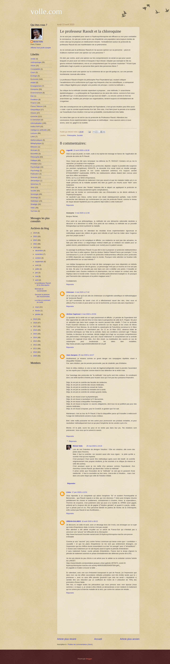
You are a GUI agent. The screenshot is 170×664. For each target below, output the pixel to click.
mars (37, 307)
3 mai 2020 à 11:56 (82, 213)
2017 (35, 326)
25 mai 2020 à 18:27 (86, 355)
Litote (68, 492)
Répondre (70, 205)
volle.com (46, 11)
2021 (35, 244)
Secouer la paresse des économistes (42, 296)
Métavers (34, 147)
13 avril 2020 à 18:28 (81, 150)
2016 (35, 330)
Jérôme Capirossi (73, 314)
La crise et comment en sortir (42, 301)
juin (36, 273)
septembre (39, 262)
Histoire (33, 113)
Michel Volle (77, 446)
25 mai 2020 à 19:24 (94, 446)
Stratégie (34, 204)
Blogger (89, 659)
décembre (39, 251)
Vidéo (33, 208)
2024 (35, 233)
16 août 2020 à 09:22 (90, 521)
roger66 (69, 150)
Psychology (35, 170)
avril (37, 280)
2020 (35, 247)
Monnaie (34, 150)
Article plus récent (66, 639)
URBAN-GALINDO (73, 521)
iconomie (34, 116)
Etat (32, 96)
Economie (34, 79)
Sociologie (34, 194)
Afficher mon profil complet (41, 48)
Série (33, 187)
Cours (33, 72)
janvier (38, 314)
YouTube (34, 211)
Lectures (34, 133)
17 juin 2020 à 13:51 (79, 492)
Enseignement (36, 86)
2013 (35, 341)
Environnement (36, 93)
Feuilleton (34, 99)
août (37, 265)
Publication (35, 174)
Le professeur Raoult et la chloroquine (43, 284)
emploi (33, 82)
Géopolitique (35, 110)
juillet (37, 269)
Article (33, 66)
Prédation (34, 164)
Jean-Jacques (72, 355)
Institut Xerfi (35, 126)
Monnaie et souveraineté (41, 290)
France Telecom (37, 106)
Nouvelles (34, 154)
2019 (35, 319)
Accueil (98, 639)
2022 (35, 240)
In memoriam (36, 120)
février (37, 311)
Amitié (33, 59)
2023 (35, 236)
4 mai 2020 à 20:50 (88, 314)
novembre (39, 254)
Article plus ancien (129, 639)
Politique (34, 160)
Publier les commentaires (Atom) (80, 644)
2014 (35, 337)
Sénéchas (34, 184)
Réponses (73, 441)
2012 (35, 345)
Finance (34, 103)
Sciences (34, 177)
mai (36, 276)
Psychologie (35, 167)
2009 (35, 356)
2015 (35, 334)
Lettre (33, 137)
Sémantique (35, 181)
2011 (35, 348)
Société (80, 135)
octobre (38, 258)
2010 (35, 352)
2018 (35, 323)
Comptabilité (35, 69)
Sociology (34, 197)
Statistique (35, 201)
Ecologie (34, 76)
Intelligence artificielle (39, 130)
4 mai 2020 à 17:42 (82, 292)
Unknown (70, 292)
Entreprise (34, 89)
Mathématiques (36, 140)
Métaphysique (36, 143)
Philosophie (71, 135)
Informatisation (36, 123)
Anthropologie (36, 62)
